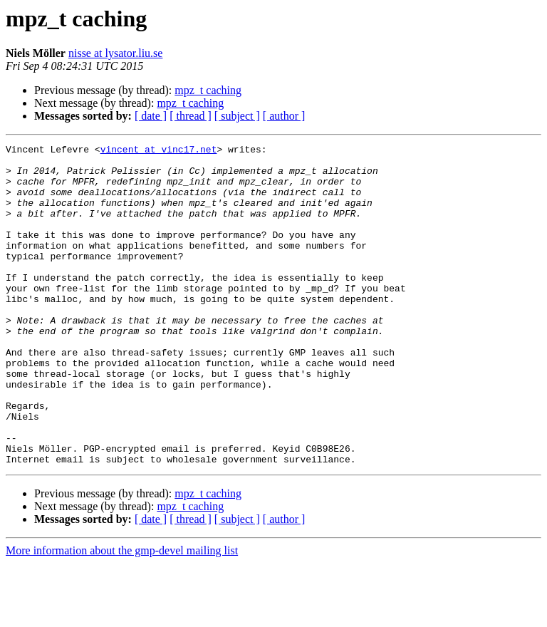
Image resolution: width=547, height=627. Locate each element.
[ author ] (284, 116)
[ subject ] (237, 116)
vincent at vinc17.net (158, 151)
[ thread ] (191, 116)
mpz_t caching (207, 90)
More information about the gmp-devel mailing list (122, 614)
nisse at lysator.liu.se (115, 53)
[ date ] (151, 116)
